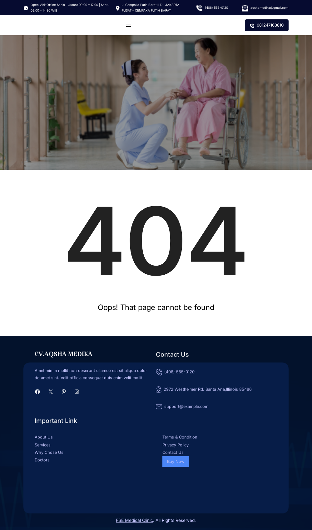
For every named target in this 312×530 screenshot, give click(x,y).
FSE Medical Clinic (134, 520)
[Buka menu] (128, 25)
